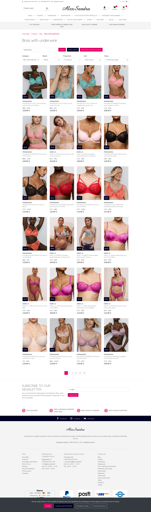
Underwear (101, 476)
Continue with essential (64, 506)
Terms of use (26, 464)
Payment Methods (28, 469)
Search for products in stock (91, 50)
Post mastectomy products (107, 466)
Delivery (25, 466)
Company (25, 473)
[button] (72, 60)
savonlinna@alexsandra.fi (73, 462)
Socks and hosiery (104, 478)
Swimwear (101, 462)
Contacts (25, 459)
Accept (48, 506)
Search (62, 50)
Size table (25, 457)
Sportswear (102, 471)
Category (25, 56)
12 (84, 373)
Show (106, 56)
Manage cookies (83, 506)
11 (80, 373)
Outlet (100, 485)
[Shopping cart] (123, 8)
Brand (45, 56)
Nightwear (101, 473)
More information (100, 506)
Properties (67, 56)
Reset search (73, 50)
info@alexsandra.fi (58, 1)
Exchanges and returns (29, 462)
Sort (85, 56)
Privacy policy (26, 471)
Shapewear (101, 464)
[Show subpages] (34, 15)
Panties (100, 459)
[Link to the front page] (76, 8)
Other (100, 480)
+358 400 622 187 (45, 1)
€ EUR (124, 1)
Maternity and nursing (105, 469)
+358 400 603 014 (70, 459)
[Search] (33, 8)
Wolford (100, 482)
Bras (99, 457)
